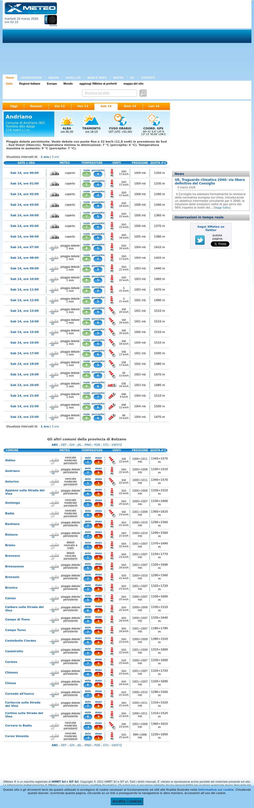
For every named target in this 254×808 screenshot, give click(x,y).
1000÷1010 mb (139, 524)
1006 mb (140, 215)
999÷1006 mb (140, 736)
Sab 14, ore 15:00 (24, 332)
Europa (52, 83)
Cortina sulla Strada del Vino (24, 714)
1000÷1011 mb (139, 460)
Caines (10, 598)
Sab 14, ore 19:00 (24, 374)
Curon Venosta (17, 736)
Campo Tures (15, 630)
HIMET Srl (59, 781)
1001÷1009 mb (139, 513)
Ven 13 (82, 106)
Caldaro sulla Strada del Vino (24, 608)
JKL (79, 445)
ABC (55, 445)
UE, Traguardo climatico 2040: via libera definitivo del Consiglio (210, 181)
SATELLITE (73, 77)
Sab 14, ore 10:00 (24, 279)
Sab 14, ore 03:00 (24, 204)
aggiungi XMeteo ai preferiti (98, 83)
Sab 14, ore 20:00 (24, 385)
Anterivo (12, 481)
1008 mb (140, 194)
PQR (97, 445)
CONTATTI (148, 77)
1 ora (45, 157)
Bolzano (11, 534)
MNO (88, 445)
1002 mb (140, 300)
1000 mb (140, 332)
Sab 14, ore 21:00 (24, 395)
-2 (87, 737)
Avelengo (12, 503)
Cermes (11, 662)
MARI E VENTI (97, 77)
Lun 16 (154, 106)
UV (132, 77)
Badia (9, 513)
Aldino (10, 460)
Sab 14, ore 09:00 (24, 268)
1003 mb (140, 268)
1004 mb (140, 247)
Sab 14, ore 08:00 (24, 258)
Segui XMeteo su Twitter (210, 228)
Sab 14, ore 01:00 (24, 183)
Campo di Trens (17, 619)
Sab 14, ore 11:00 (24, 289)
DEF (64, 445)
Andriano (12, 471)
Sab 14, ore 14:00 (24, 321)
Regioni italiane (29, 83)
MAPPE (118, 77)
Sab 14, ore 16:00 (24, 342)
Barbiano (12, 524)
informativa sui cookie (216, 789)
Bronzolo (12, 577)
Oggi (14, 106)
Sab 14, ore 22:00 (24, 406)
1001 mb (140, 310)
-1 (87, 727)
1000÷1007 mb (139, 503)
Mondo (68, 83)
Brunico (11, 587)
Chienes (11, 672)
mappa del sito (134, 83)
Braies (10, 545)
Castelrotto (14, 651)
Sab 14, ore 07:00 (24, 247)
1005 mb (140, 236)
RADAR (54, 77)
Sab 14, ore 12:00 (24, 300)
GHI (71, 445)
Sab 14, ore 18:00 (24, 364)
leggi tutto (222, 207)
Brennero (12, 556)
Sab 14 (106, 106)
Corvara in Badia (18, 725)
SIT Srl (74, 781)
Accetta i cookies (127, 801)
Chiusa (10, 683)
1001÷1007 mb (139, 545)
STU (106, 445)
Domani (36, 106)
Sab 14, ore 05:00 (24, 226)
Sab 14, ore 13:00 (24, 311)
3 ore (55, 157)
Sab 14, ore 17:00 (24, 353)
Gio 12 (60, 106)
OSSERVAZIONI (31, 77)
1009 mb (140, 173)
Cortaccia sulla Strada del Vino (22, 704)
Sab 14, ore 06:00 (24, 236)
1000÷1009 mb (139, 471)
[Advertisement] (132, 38)
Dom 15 (130, 106)
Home (10, 77)
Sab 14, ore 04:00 (24, 215)
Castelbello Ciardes (20, 640)
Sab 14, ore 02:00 (24, 194)
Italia (9, 83)
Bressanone (14, 566)
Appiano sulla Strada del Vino (24, 492)
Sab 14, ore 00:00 (24, 173)
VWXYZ (116, 445)
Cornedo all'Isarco (19, 693)
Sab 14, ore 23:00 (24, 417)
